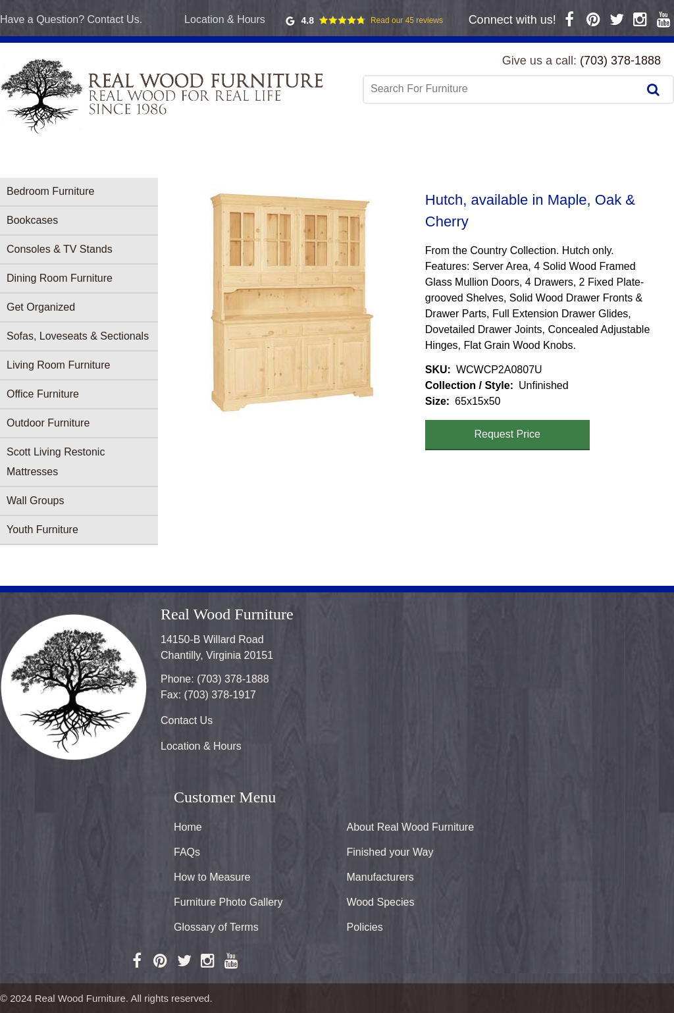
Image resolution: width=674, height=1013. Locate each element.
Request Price (508, 434)
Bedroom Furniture (50, 191)
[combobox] (502, 88)
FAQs (187, 852)
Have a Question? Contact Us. (71, 19)
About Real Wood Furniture (411, 827)
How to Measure (212, 877)
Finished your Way (390, 852)
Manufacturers (380, 877)
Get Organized (41, 307)
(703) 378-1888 (620, 60)
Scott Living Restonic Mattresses (56, 461)
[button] (291, 303)
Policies (365, 927)
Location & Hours (224, 19)
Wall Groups (35, 500)
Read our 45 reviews (407, 20)
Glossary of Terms (216, 927)
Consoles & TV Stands (60, 249)
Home (188, 827)
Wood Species (381, 902)
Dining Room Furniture (60, 278)
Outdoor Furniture (48, 423)
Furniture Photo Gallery (228, 902)
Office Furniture (43, 394)
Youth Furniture (42, 529)
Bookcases (32, 220)
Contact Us (187, 720)
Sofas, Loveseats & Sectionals (78, 336)
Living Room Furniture (58, 365)
